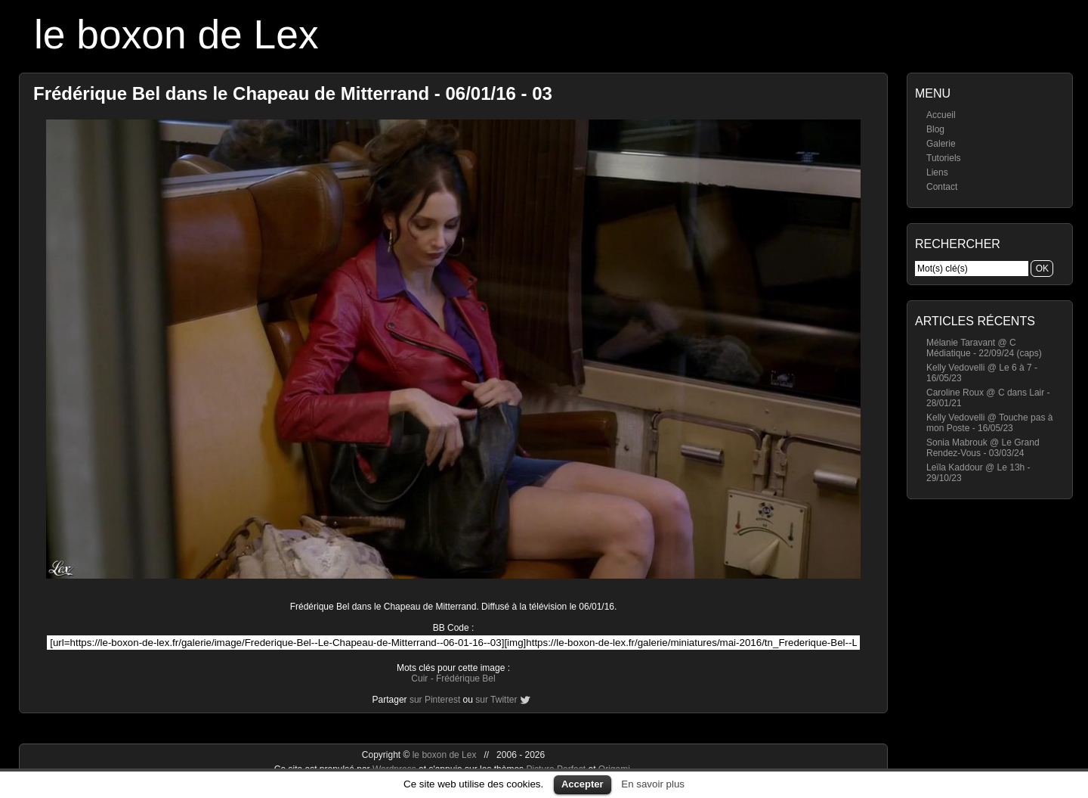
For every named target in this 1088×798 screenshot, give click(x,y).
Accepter (582, 784)
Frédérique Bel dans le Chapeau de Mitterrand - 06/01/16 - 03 (292, 93)
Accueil (941, 115)
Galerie (941, 143)
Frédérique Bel (466, 678)
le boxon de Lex (176, 34)
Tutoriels (943, 158)
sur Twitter (496, 699)
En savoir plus (653, 784)
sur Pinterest (435, 699)
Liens (937, 172)
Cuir (419, 678)
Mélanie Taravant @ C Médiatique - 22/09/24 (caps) (984, 348)
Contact (941, 187)
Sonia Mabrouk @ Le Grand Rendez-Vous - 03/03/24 (983, 447)
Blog (935, 129)
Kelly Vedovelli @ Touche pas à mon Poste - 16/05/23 (989, 422)
